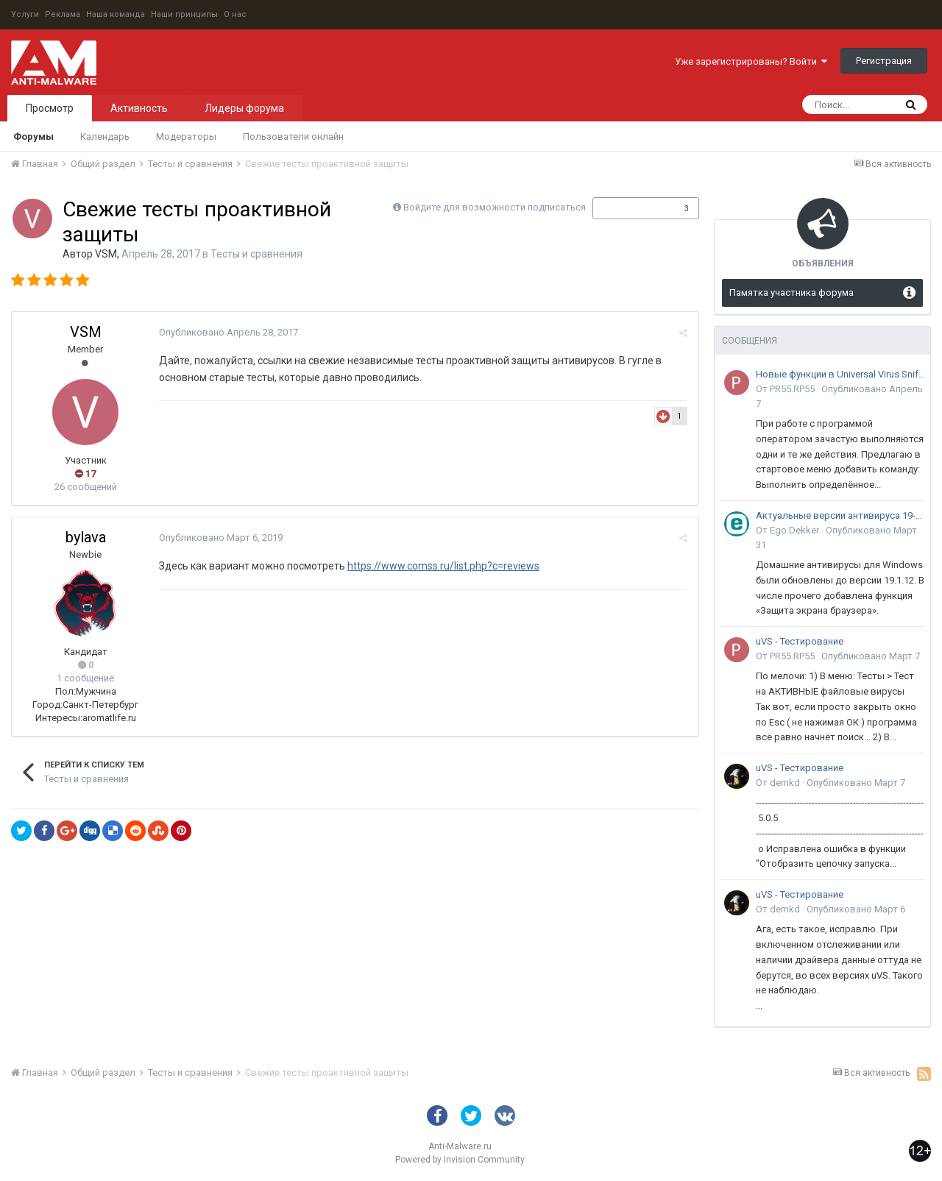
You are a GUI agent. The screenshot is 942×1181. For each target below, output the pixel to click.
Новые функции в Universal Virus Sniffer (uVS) (840, 374)
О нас (235, 14)
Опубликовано (228, 332)
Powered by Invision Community (460, 1160)
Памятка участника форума (791, 292)
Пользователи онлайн (293, 136)
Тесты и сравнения (256, 254)
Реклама (62, 14)
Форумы (33, 136)
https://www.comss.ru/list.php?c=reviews (443, 566)
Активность (139, 108)
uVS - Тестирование (799, 641)
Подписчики (630, 208)
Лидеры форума (244, 108)
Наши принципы (184, 14)
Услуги (25, 14)
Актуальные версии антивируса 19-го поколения (840, 515)
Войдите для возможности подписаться (494, 207)
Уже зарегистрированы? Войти (751, 61)
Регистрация (884, 60)
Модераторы (186, 136)
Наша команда (115, 14)
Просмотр (50, 108)
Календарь (105, 136)
